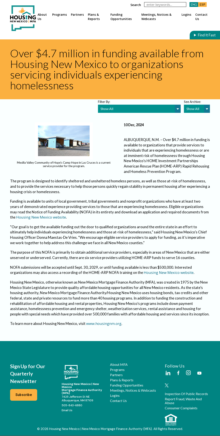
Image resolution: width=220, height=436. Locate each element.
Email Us (67, 411)
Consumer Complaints (181, 408)
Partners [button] (77, 14)
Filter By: (104, 102)
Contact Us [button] (201, 16)
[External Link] (168, 374)
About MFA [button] (119, 365)
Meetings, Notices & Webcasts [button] (156, 16)
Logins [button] (186, 14)
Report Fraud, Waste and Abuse (183, 401)
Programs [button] (59, 14)
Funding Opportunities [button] (121, 16)
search (135, 5)
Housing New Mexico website (41, 217)
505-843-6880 (72, 406)
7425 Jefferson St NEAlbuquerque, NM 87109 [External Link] (77, 399)
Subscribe (23, 395)
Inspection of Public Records (186, 394)
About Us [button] (42, 16)
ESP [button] (202, 4)
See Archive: (192, 102)
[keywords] (165, 4)
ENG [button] (194, 4)
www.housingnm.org (103, 323)
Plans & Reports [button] (94, 16)
